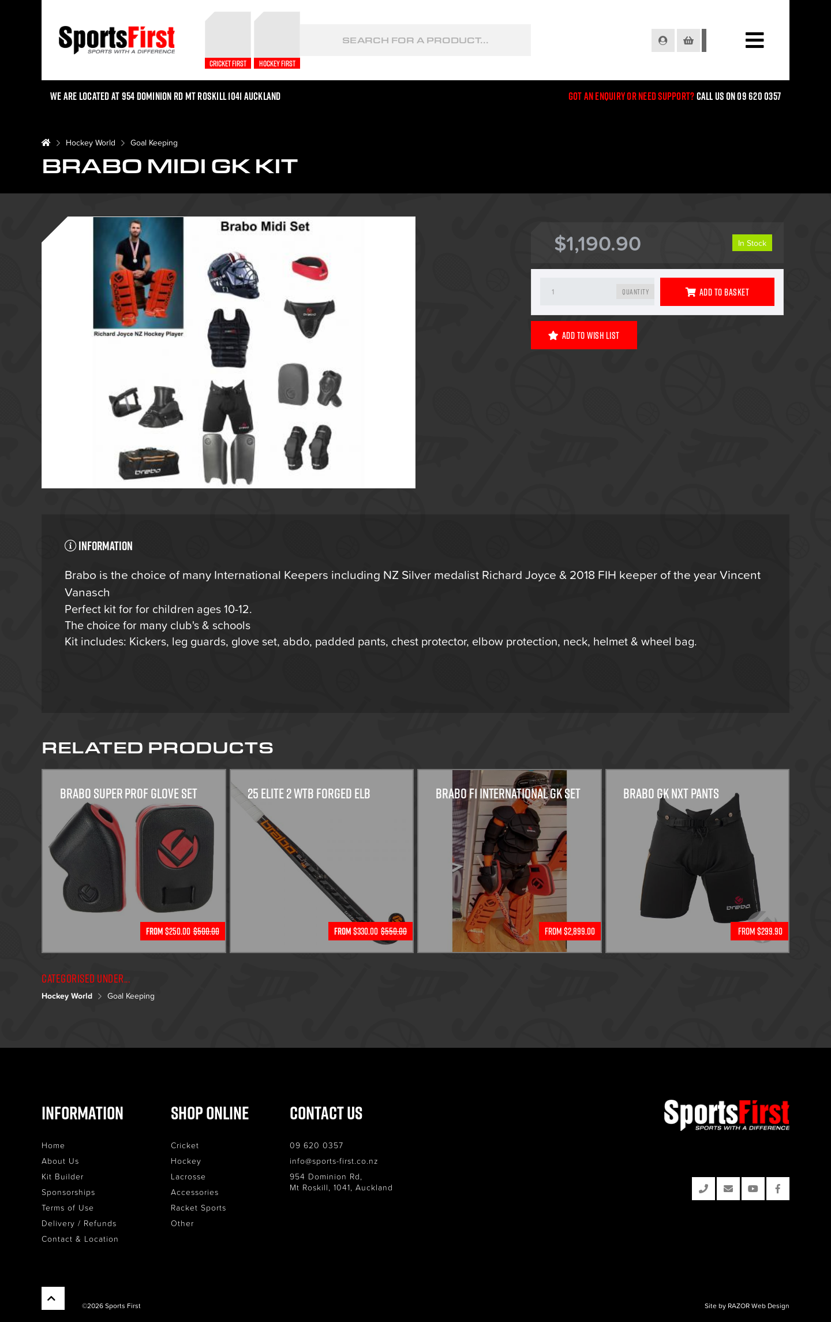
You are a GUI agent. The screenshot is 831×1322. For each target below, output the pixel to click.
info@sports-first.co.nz (334, 1160)
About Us (60, 1160)
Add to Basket (717, 292)
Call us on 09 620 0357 (738, 96)
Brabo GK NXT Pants (672, 794)
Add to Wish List (584, 335)
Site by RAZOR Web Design (747, 1305)
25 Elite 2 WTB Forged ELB (310, 794)
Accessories (195, 1191)
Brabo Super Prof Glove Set (129, 794)
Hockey (186, 1160)
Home (53, 1145)
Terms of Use (68, 1207)
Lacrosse (188, 1176)
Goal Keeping (154, 142)
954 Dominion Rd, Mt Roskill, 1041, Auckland (341, 1182)
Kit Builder (63, 1176)
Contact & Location (80, 1238)
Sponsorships (68, 1191)
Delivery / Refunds (79, 1223)
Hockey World (90, 142)
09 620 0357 (316, 1145)
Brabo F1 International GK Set (509, 794)
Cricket (185, 1145)
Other (182, 1223)
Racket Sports (198, 1207)
